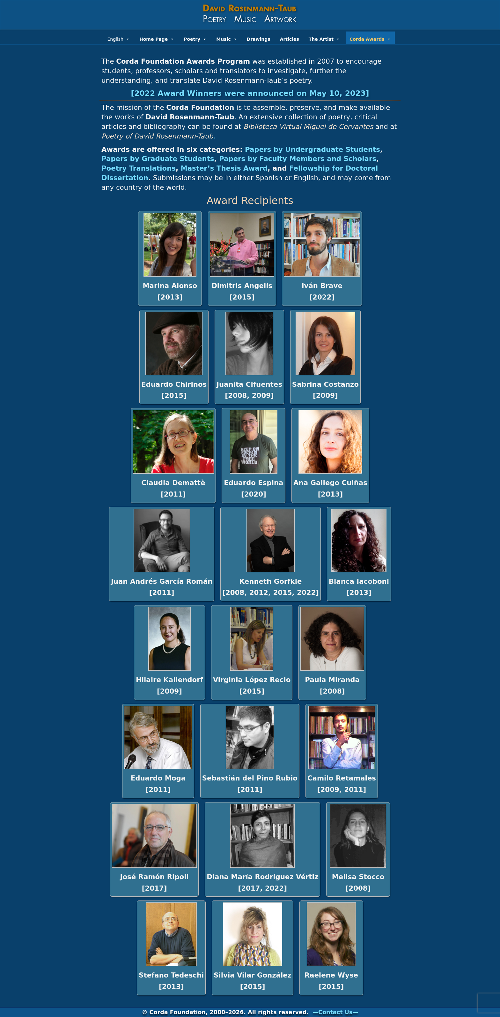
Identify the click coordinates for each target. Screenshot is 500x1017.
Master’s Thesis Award (224, 168)
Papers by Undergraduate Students (312, 149)
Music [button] (226, 38)
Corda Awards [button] (370, 38)
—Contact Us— (335, 1012)
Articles (289, 39)
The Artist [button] (324, 38)
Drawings (258, 39)
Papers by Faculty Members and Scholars (297, 159)
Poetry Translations (138, 168)
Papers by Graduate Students (157, 159)
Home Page (156, 38)
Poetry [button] (195, 38)
